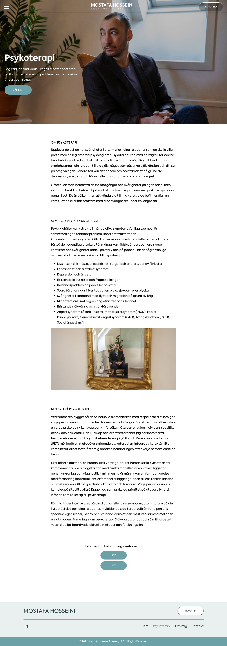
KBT (113, 556)
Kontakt (198, 626)
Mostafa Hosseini (49, 610)
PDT (113, 566)
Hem (144, 626)
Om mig (181, 626)
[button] (211, 7)
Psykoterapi (162, 626)
